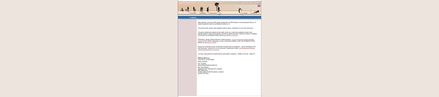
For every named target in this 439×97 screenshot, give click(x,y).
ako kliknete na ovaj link (231, 35)
